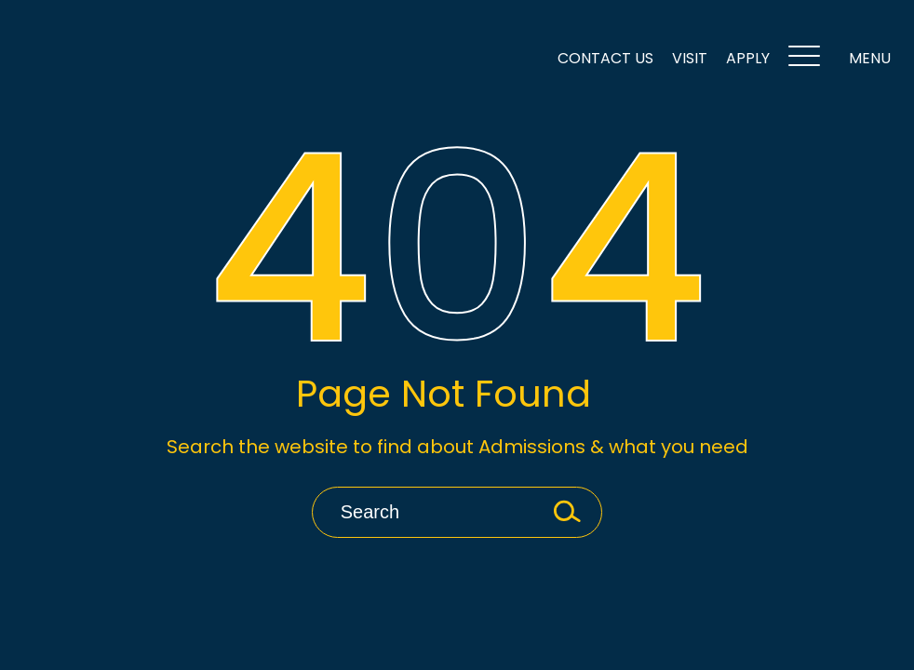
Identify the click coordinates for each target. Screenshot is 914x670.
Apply (748, 58)
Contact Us (605, 58)
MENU (839, 60)
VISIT (689, 58)
